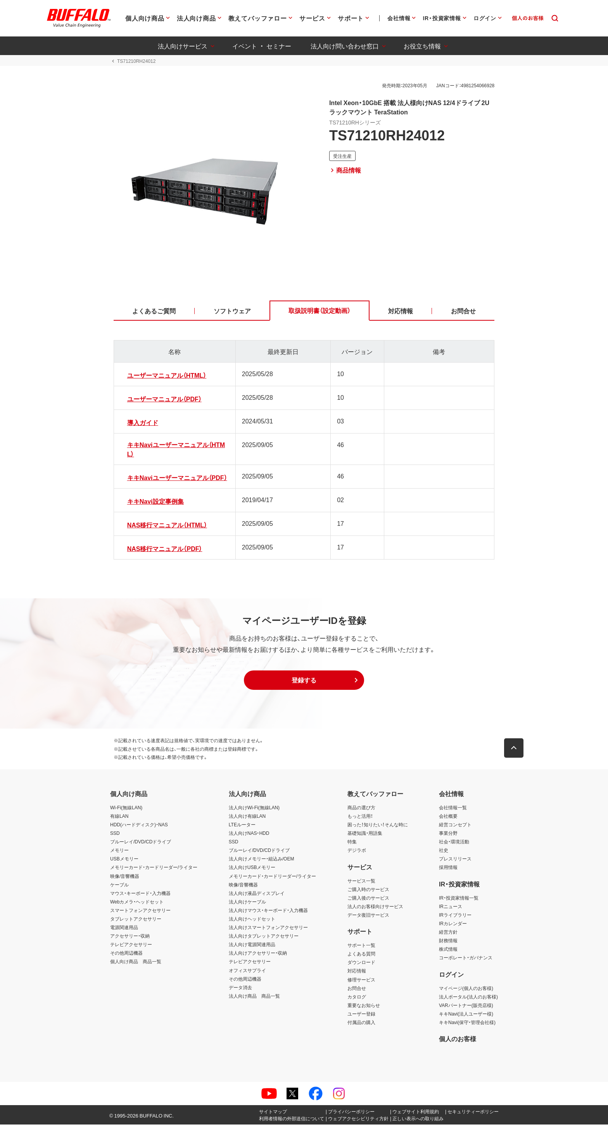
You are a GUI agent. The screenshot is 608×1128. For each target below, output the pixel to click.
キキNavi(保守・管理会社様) (467, 1025)
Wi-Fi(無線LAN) (126, 810)
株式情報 (448, 952)
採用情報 (448, 870)
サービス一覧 (361, 883)
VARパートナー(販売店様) (466, 1008)
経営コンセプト (455, 827)
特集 (352, 844)
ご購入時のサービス (368, 892)
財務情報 (448, 943)
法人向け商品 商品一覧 (254, 998)
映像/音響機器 (124, 879)
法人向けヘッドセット (252, 921)
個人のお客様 (457, 1042)
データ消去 (240, 990)
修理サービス (361, 982)
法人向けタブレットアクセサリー (264, 939)
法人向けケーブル (247, 904)
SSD (115, 836)
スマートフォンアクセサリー (140, 913)
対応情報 (356, 974)
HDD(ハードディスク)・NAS (139, 827)
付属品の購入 (361, 1025)
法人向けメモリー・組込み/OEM (261, 862)
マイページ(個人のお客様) (466, 991)
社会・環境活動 (454, 844)
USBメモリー (124, 862)
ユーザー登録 (361, 1016)
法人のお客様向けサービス (375, 909)
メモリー (119, 853)
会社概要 (448, 818)
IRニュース (450, 909)
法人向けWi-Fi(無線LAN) (254, 810)
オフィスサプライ (247, 973)
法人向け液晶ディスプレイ (257, 896)
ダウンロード (361, 965)
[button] (304, 683)
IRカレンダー (453, 926)
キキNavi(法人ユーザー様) (466, 1016)
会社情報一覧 (453, 810)
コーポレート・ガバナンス (465, 960)
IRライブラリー (455, 917)
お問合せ (356, 991)
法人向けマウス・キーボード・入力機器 (268, 913)
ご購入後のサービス (368, 900)
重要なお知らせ (363, 1008)
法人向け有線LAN (247, 818)
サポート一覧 (361, 948)
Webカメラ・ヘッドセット (137, 904)
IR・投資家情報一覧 (458, 900)
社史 (443, 853)
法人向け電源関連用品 (252, 947)
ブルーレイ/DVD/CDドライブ (140, 844)
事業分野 (448, 836)
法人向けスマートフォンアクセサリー (268, 930)
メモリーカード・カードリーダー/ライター (153, 870)
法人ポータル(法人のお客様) (468, 999)
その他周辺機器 (126, 956)
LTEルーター (242, 827)
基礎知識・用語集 (364, 836)
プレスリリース (455, 862)
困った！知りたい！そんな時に (377, 827)
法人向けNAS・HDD (249, 836)
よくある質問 (361, 957)
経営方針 (448, 934)
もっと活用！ (360, 818)
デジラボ (356, 853)
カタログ (356, 999)
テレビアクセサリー (131, 947)
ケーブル (119, 887)
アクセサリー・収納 (130, 939)
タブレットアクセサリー (135, 921)
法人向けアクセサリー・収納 (258, 956)
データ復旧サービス (368, 917)
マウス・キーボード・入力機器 (140, 896)
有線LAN (119, 818)
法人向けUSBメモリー (252, 870)
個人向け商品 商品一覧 (135, 964)
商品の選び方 (361, 810)
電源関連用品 (124, 930)
